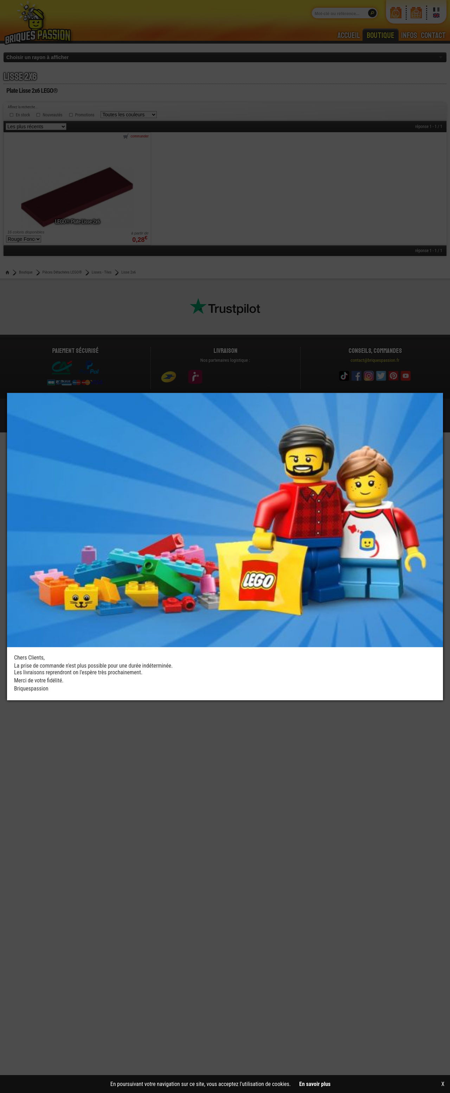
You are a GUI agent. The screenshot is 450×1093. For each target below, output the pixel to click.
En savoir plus (314, 1084)
